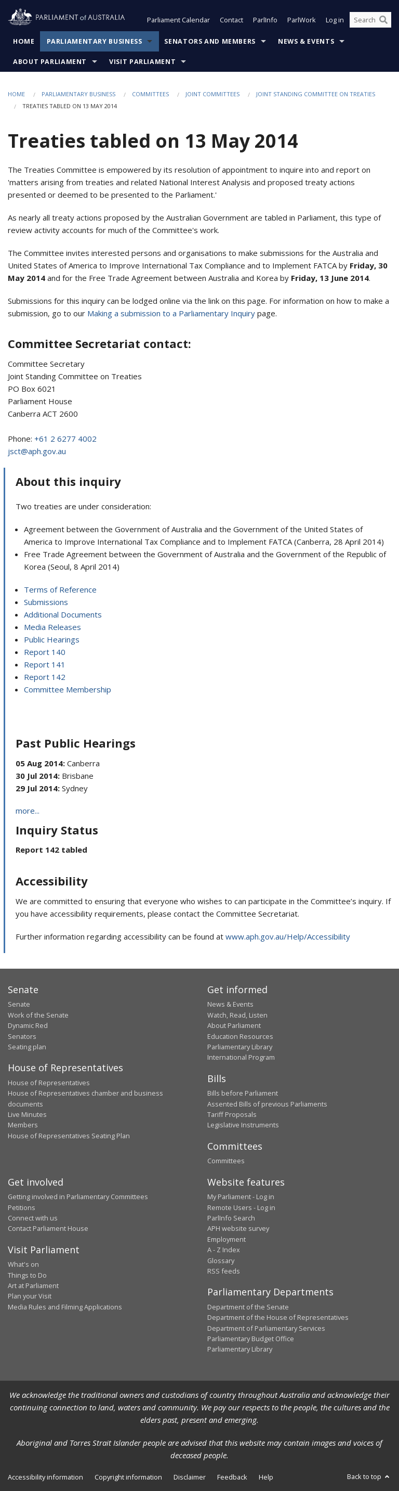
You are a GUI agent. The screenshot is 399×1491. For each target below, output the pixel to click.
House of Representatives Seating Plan (69, 1135)
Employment (226, 1239)
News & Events (306, 41)
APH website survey (238, 1228)
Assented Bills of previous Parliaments (267, 1104)
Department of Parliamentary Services (266, 1328)
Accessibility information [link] (45, 1477)
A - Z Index (223, 1249)
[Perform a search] (383, 20)
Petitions (21, 1207)
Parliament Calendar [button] (178, 19)
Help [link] (266, 1477)
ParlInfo (265, 19)
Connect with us (33, 1218)
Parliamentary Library (239, 1046)
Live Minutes (27, 1114)
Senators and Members (210, 41)
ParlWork (301, 19)
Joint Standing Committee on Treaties (315, 94)
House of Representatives (49, 1082)
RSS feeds (223, 1271)
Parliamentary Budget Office (250, 1338)
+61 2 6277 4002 (65, 438)
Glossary (220, 1260)
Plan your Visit (29, 1296)
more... (27, 810)
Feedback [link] (232, 1477)
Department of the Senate (248, 1307)
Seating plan (27, 1046)
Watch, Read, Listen (237, 1015)
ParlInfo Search (231, 1218)
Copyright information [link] (128, 1477)
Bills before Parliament (242, 1093)
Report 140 (44, 652)
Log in (335, 19)
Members (23, 1124)
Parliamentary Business (94, 41)
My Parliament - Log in (240, 1196)
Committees (150, 94)
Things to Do (27, 1275)
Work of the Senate (38, 1015)
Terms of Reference (60, 589)
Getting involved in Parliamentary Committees (78, 1196)
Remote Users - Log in (241, 1207)
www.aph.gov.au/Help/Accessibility (287, 936)
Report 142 (44, 677)
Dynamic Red (28, 1025)
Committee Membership (67, 689)
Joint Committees (212, 94)
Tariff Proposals (232, 1114)
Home (24, 41)
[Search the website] (370, 20)
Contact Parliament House (48, 1228)
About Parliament (50, 61)
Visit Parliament (142, 61)
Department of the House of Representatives (278, 1317)
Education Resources (240, 1036)
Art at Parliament (33, 1285)
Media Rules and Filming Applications (65, 1307)
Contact (231, 19)
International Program (241, 1057)
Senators (22, 1036)
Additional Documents (63, 614)
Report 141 (44, 664)
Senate (19, 1004)
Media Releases (52, 627)
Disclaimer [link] (190, 1477)
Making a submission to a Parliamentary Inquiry (171, 313)
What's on (23, 1264)
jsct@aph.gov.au (37, 451)
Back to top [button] (369, 1476)
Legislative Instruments (243, 1124)
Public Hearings (51, 639)
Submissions (46, 602)
